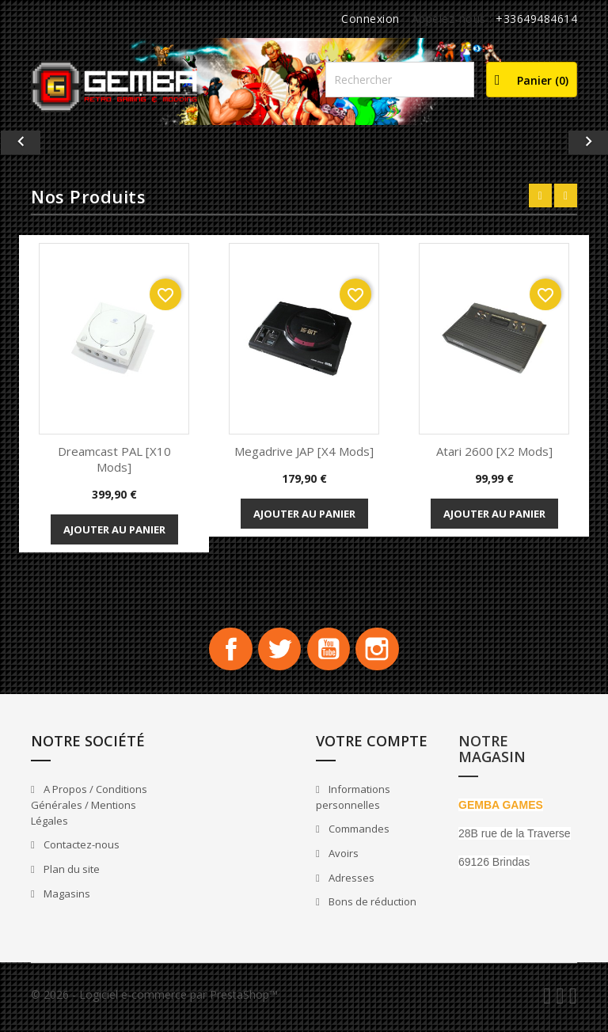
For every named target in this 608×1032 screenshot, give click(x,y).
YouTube (331, 651)
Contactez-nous (80, 849)
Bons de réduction (371, 906)
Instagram (384, 651)
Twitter (277, 651)
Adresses (350, 882)
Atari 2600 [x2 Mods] (494, 451)
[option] (304, 142)
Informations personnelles (353, 802)
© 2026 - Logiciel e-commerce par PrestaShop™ (154, 999)
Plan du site (70, 874)
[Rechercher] (399, 79)
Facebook (223, 651)
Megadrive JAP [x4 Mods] (304, 451)
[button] (45, 142)
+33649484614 (536, 18)
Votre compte (372, 745)
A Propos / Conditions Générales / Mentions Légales (89, 810)
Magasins (65, 898)
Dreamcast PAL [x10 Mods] (114, 459)
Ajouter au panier (114, 529)
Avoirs (342, 858)
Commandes (358, 833)
